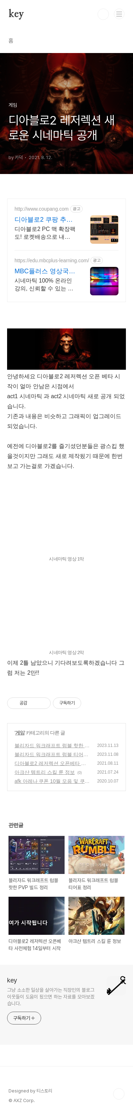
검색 (103, 14)
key (16, 14)
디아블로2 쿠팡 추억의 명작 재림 (44, 220)
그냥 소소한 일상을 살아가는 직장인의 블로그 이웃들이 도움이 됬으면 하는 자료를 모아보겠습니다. (50, 996)
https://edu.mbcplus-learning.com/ (52, 260)
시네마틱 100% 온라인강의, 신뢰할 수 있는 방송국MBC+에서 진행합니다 (44, 285)
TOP (118, 1094)
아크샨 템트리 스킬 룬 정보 (45, 772)
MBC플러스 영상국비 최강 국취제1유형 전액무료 (45, 271)
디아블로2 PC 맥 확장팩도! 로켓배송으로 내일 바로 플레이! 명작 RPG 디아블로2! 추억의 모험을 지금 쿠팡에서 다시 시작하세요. (45, 233)
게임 (19, 733)
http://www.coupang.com (42, 209)
